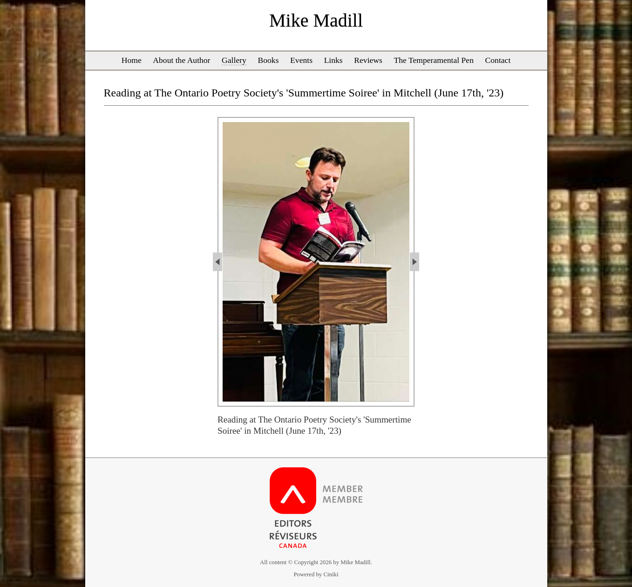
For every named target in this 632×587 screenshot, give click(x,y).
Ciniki (330, 574)
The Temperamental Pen (434, 60)
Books (268, 60)
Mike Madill (316, 20)
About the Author (181, 60)
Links (333, 60)
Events (301, 60)
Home (132, 60)
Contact (498, 60)
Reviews (368, 60)
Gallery (234, 60)
